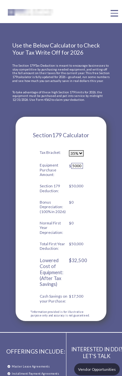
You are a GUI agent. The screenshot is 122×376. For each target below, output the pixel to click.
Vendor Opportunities (97, 369)
